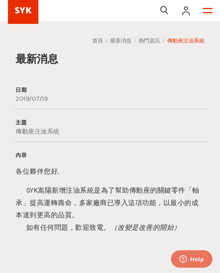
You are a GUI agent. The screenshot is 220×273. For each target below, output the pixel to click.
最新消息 (120, 40)
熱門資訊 (149, 40)
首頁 (97, 40)
